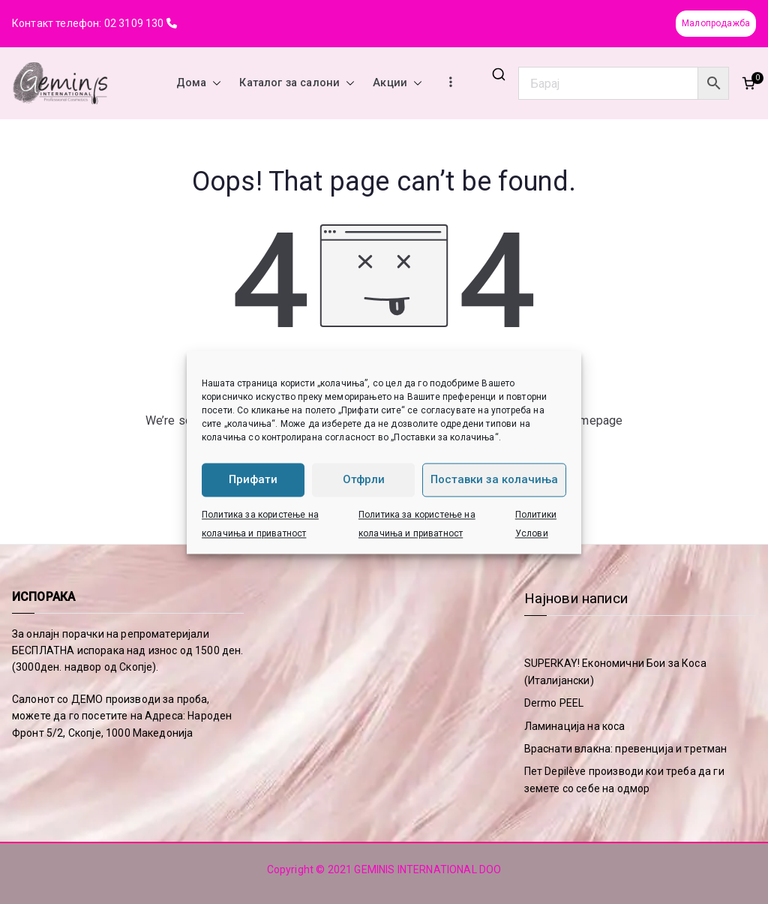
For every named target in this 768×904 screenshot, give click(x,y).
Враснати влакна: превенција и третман (626, 749)
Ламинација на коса (575, 726)
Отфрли (364, 479)
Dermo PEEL (554, 703)
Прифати (253, 479)
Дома (199, 83)
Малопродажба (716, 23)
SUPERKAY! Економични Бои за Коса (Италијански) (615, 671)
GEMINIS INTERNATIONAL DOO (427, 869)
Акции (397, 83)
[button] (213, 83)
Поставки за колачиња (494, 479)
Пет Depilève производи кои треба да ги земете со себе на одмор (624, 779)
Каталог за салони (297, 83)
